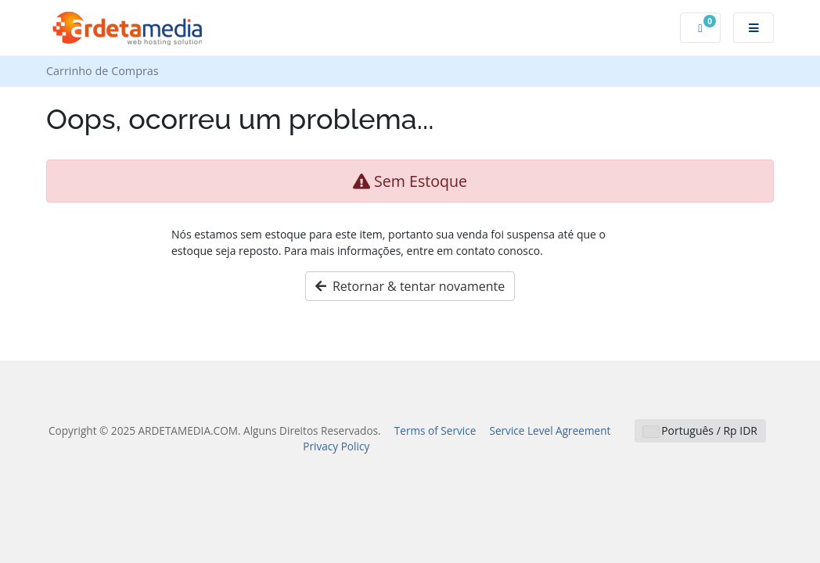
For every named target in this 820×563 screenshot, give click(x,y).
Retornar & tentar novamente (410, 286)
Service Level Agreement (549, 430)
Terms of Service (435, 430)
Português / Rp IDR (700, 430)
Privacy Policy (336, 446)
